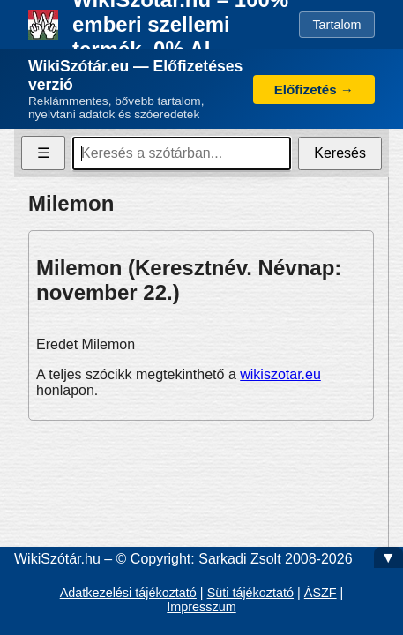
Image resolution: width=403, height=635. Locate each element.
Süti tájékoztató (250, 593)
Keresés (340, 153)
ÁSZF (320, 593)
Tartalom (336, 25)
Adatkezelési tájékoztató (128, 593)
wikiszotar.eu (280, 374)
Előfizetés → (314, 89)
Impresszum (201, 607)
